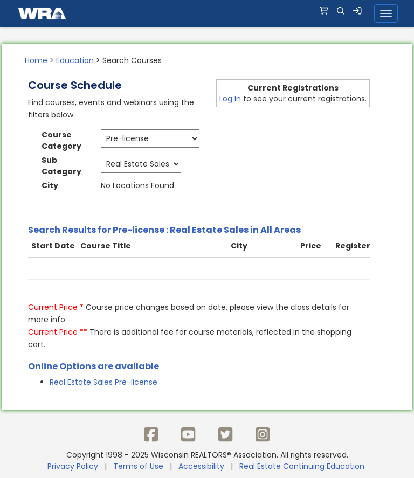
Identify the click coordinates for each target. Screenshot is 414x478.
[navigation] (207, 13)
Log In (230, 98)
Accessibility (201, 466)
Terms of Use (138, 466)
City (50, 185)
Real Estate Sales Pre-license (103, 382)
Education (75, 60)
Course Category (61, 140)
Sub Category (61, 166)
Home (36, 60)
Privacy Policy (72, 466)
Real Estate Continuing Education (303, 466)
